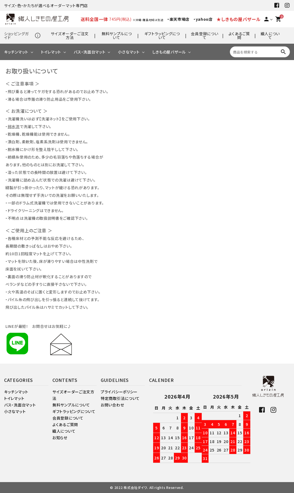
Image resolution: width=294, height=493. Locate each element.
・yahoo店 (203, 19)
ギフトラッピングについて (162, 35)
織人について (270, 35)
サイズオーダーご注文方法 (70, 35)
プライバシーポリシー (119, 391)
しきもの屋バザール (169, 52)
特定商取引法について (120, 398)
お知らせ (59, 437)
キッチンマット (16, 52)
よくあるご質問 (239, 35)
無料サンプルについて (117, 35)
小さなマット (128, 52)
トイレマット (51, 52)
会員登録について (204, 35)
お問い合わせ (112, 405)
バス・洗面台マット (89, 52)
